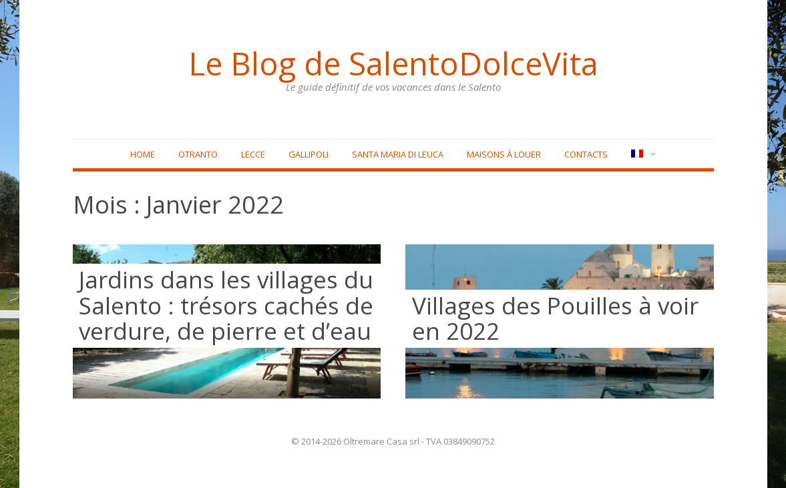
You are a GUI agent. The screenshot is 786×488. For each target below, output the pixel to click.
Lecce (253, 154)
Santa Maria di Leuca (397, 154)
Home (142, 154)
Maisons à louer (504, 154)
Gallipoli (308, 154)
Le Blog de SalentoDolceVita (393, 63)
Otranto (198, 154)
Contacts (586, 154)
